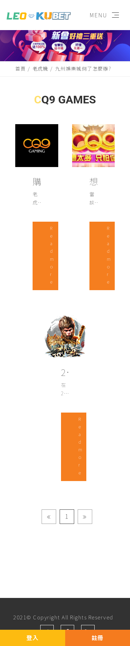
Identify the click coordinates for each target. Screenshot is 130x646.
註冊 (98, 638)
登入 (32, 638)
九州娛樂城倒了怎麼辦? (83, 68)
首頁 (20, 68)
